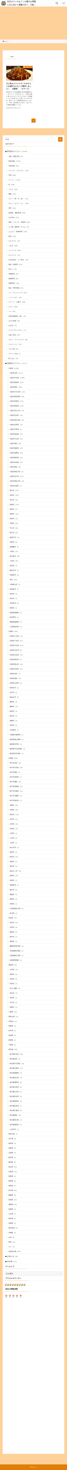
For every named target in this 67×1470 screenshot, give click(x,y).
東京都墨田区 (16, 1124)
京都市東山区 (16, 664)
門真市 (14, 523)
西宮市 (14, 814)
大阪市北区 (16, 373)
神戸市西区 (15, 772)
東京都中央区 (16, 1054)
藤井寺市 (14, 570)
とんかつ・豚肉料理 (17, 231)
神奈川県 (12, 1134)
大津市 (14, 969)
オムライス (14, 255)
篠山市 (13, 890)
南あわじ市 (15, 871)
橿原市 (13, 932)
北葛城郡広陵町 (16, 951)
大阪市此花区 (16, 462)
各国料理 (13, 283)
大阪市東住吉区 (17, 420)
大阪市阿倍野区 (17, 396)
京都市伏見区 (16, 669)
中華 (12, 175)
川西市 (14, 824)
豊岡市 (13, 899)
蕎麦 (12, 194)
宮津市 (13, 725)
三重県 (12, 1012)
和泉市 (13, 594)
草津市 (13, 979)
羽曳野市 (14, 575)
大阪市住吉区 (16, 415)
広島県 (12, 1171)
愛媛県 (12, 1195)
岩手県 (12, 1030)
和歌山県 (13, 1016)
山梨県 (12, 1153)
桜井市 (13, 937)
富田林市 (14, 589)
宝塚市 (14, 810)
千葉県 (12, 1045)
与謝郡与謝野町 (16, 735)
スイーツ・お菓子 (16, 302)
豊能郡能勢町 (16, 622)
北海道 (12, 1021)
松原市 (13, 565)
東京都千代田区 (17, 1063)
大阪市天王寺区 (17, 392)
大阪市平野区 (16, 429)
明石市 (14, 857)
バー (11, 311)
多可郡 (13, 913)
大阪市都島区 (16, 448)
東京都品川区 (16, 1077)
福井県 (12, 1143)
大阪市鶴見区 (16, 457)
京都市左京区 (16, 655)
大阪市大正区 (16, 439)
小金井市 (14, 1129)
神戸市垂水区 (16, 800)
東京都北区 (15, 1059)
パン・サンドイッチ (17, 292)
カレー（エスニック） (18, 203)
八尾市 (14, 561)
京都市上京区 (16, 636)
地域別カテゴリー (17, 363)
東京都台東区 (16, 1068)
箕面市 (14, 514)
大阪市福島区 (16, 382)
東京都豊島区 (16, 1082)
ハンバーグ (14, 250)
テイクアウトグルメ (17, 330)
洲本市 (13, 866)
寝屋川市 (14, 537)
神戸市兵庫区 (16, 791)
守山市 (13, 1002)
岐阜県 (12, 1157)
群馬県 (12, 1040)
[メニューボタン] (63, 3)
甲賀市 (13, 983)
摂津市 (14, 518)
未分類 (12, 1261)
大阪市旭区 (15, 467)
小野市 (13, 833)
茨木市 (14, 500)
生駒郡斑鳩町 (16, 960)
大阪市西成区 (16, 406)
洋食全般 (13, 166)
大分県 (12, 1214)
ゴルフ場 (13, 349)
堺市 (13, 580)
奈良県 (12, 918)
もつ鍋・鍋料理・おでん (18, 227)
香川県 (12, 1190)
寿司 (12, 208)
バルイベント (14, 344)
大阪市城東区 (16, 453)
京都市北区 (15, 674)
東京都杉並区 (16, 1106)
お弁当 (12, 325)
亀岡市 (13, 702)
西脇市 (13, 894)
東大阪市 (14, 556)
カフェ (12, 307)
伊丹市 (14, 819)
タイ (11, 1247)
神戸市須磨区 (16, 796)
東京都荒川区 (16, 1120)
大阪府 (13, 368)
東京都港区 (15, 1115)
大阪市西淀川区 (16, 471)
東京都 (12, 1049)
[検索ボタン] (57, 3)
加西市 (13, 852)
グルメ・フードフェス (18, 339)
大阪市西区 (16, 387)
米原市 (13, 998)
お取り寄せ (14, 335)
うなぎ (12, 246)
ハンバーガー (14, 297)
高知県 (12, 1200)
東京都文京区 (16, 1092)
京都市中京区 (16, 645)
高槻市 (14, 504)
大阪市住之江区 (17, 410)
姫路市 (14, 875)
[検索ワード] (33, 139)
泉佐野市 (14, 617)
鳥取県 (12, 1176)
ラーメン (14, 180)
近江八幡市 (15, 988)
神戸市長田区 (16, 777)
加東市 (13, 880)
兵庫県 (12, 758)
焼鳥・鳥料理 (15, 264)
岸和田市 (14, 603)
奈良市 (14, 922)
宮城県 (12, 1035)
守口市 (14, 528)
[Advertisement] (33, 23)
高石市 (13, 598)
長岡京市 (14, 688)
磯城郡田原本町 (16, 946)
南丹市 (13, 716)
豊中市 (14, 490)
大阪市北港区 (16, 486)
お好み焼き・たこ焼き (18, 260)
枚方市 (14, 533)
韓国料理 (13, 278)
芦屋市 (14, 829)
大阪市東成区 (16, 434)
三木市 (13, 838)
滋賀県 (12, 965)
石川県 (12, 1139)
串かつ (12, 269)
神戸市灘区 (15, 782)
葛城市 (13, 941)
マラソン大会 (14, 354)
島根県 (12, 1181)
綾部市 (13, 711)
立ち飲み (13, 217)
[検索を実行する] (60, 139)
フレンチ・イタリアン (18, 170)
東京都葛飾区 (16, 1073)
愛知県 (12, 1162)
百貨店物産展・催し (17, 316)
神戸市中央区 (16, 767)
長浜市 (13, 993)
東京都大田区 (16, 1087)
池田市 (14, 509)
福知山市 (14, 697)
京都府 (12, 631)
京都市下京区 (16, 641)
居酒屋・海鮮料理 (16, 213)
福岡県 (12, 1204)
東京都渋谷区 (16, 1096)
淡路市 (13, 861)
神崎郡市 (14, 885)
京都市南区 (15, 678)
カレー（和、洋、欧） (18, 199)
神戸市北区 (15, 763)
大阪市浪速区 (16, 401)
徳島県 (12, 1185)
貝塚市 (13, 608)
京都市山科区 (16, 683)
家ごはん (13, 358)
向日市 (13, 692)
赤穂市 (13, 904)
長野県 (12, 1148)
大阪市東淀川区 (17, 481)
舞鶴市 (14, 706)
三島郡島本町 (16, 627)
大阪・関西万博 (15, 156)
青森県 (12, 1026)
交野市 (13, 542)
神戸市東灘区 (16, 786)
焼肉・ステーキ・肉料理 (19, 222)
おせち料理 (14, 321)
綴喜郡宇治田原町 (17, 749)
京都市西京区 (16, 659)
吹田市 (14, 495)
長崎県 (12, 1209)
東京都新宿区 (16, 1101)
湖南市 (13, 1007)
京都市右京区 (16, 650)
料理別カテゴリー (17, 151)
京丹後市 (14, 730)
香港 (11, 1242)
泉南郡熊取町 (16, 612)
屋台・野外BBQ (15, 288)
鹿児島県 (12, 1228)
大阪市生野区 (16, 424)
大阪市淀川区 (16, 476)
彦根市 (13, 974)
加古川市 (14, 847)
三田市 (13, 843)
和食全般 (14, 161)
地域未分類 (14, 1251)
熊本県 (12, 1218)
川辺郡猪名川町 (16, 908)
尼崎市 (14, 805)
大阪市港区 (15, 443)
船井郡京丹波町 (16, 753)
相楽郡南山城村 (16, 739)
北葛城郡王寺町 (16, 955)
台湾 (11, 1237)
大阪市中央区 (17, 378)
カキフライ (14, 241)
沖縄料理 (13, 274)
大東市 (14, 551)
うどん (12, 189)
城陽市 (13, 720)
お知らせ (12, 1256)
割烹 (12, 236)
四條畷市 (14, 547)
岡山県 (12, 1167)
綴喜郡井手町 (16, 744)
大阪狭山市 (15, 584)
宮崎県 (12, 1223)
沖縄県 (12, 1232)
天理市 (13, 927)
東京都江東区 (16, 1110)
